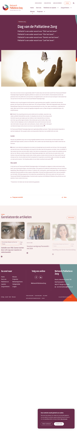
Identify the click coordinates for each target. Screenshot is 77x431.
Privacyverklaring (29, 295)
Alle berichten (71, 219)
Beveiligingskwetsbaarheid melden (33, 298)
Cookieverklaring (38, 295)
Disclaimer (45, 295)
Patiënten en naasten (5, 283)
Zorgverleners (5, 287)
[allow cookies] (59, 423)
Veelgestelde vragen (16, 285)
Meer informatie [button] (64, 419)
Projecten (15, 279)
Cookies (43, 298)
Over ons (3, 279)
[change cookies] (46, 423)
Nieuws (14, 277)
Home (3, 277)
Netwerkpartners (17, 282)
